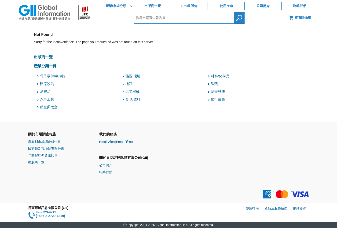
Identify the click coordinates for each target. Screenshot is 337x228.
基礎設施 (218, 91)
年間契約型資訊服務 (43, 155)
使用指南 (226, 6)
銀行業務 (218, 99)
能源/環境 (132, 76)
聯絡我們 (299, 6)
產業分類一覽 (45, 66)
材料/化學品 (220, 76)
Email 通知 (189, 6)
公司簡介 (263, 6)
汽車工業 (47, 99)
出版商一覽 (152, 6)
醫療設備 (47, 84)
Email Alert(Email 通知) (116, 142)
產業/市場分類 (116, 6)
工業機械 (132, 91)
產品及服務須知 (275, 208)
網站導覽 (299, 208)
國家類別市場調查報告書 (46, 148)
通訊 (128, 84)
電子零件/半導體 (53, 76)
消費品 (45, 91)
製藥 (214, 84)
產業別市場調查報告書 (44, 142)
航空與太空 (49, 107)
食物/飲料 (132, 99)
